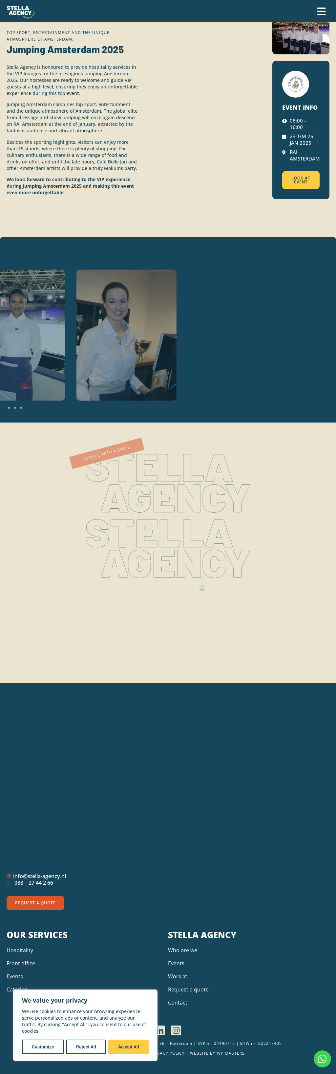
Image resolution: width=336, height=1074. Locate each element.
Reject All (86, 1046)
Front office (21, 963)
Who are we (182, 950)
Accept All (128, 1046)
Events (15, 976)
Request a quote (188, 989)
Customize (43, 1046)
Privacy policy (168, 1053)
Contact (177, 1002)
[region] (85, 1025)
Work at (177, 976)
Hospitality (20, 950)
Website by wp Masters (217, 1053)
